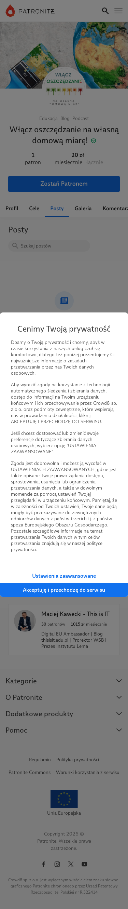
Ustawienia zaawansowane (64, 575)
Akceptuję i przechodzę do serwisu (64, 589)
